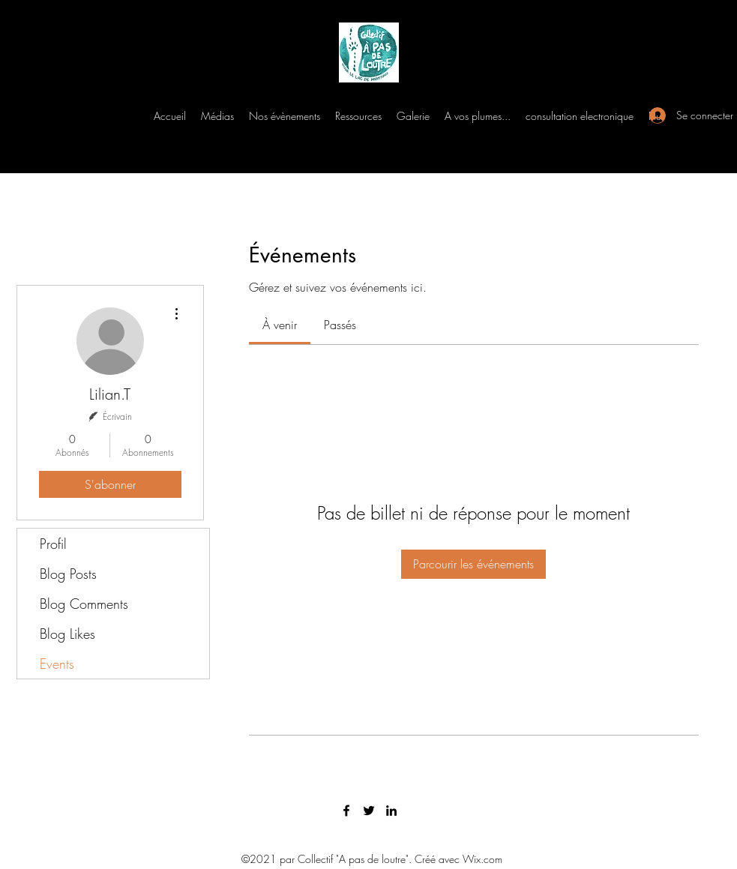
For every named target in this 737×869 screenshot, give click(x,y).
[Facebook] (346, 810)
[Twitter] (368, 810)
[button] (217, 116)
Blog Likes (67, 634)
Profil (53, 544)
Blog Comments (84, 604)
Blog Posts (68, 574)
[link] (279, 324)
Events (57, 664)
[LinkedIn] (391, 810)
